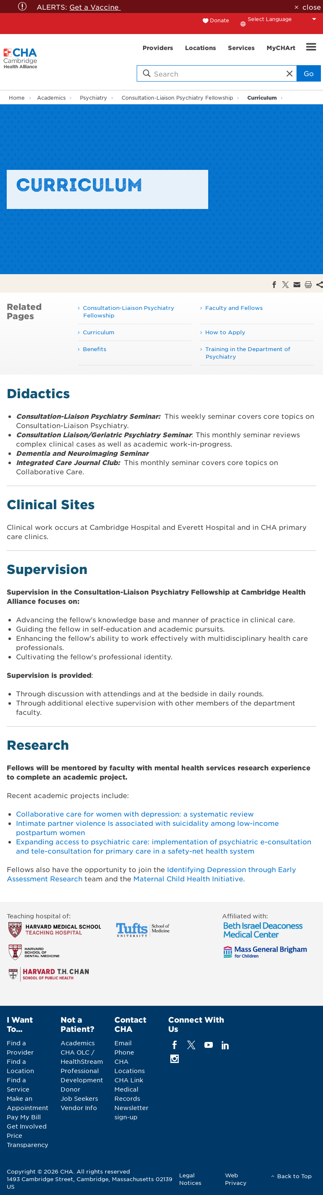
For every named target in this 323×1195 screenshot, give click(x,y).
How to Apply (225, 332)
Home (17, 97)
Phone (124, 1052)
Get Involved (27, 1126)
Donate (219, 20)
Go (309, 73)
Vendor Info (79, 1107)
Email (123, 1043)
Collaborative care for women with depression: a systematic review (135, 813)
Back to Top (294, 1175)
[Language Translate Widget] (284, 19)
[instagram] (174, 1059)
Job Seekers (79, 1098)
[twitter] (191, 1045)
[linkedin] (225, 1045)
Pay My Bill (24, 1117)
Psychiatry (93, 97)
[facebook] (174, 1045)
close (311, 7)
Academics (51, 97)
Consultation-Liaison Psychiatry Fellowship (177, 97)
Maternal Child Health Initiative (188, 878)
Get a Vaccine (95, 7)
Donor (70, 1089)
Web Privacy (235, 1178)
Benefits (94, 348)
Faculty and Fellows (234, 307)
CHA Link (128, 1080)
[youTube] (208, 1045)
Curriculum (262, 97)
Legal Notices (190, 1178)
